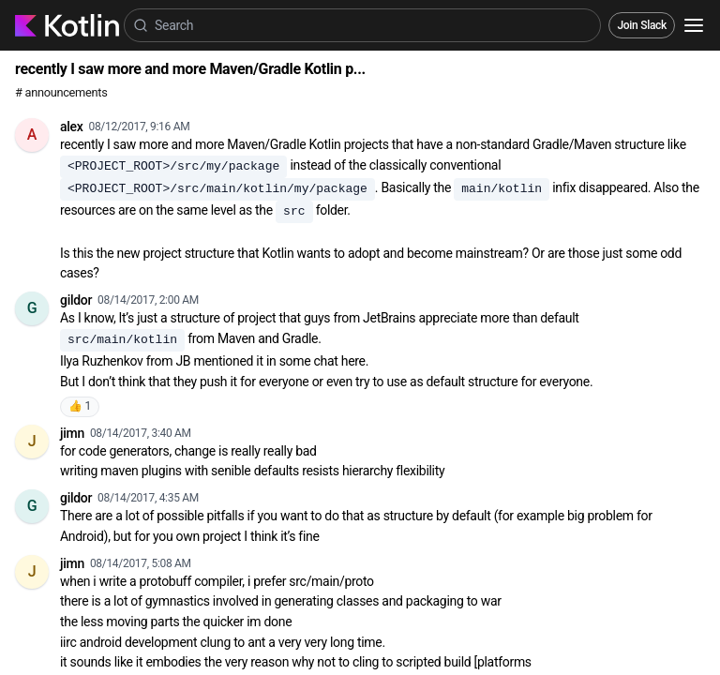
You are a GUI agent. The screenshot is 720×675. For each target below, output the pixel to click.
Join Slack (642, 25)
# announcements (61, 92)
